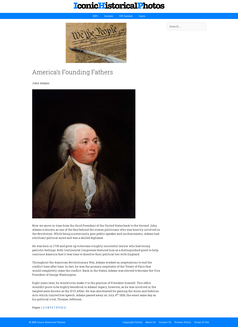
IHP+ (95, 15)
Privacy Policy (182, 322)
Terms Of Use (201, 322)
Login (142, 15)
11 (65, 307)
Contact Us (165, 322)
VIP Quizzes (126, 15)
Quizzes (108, 15)
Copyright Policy (132, 322)
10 (61, 307)
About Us (150, 322)
